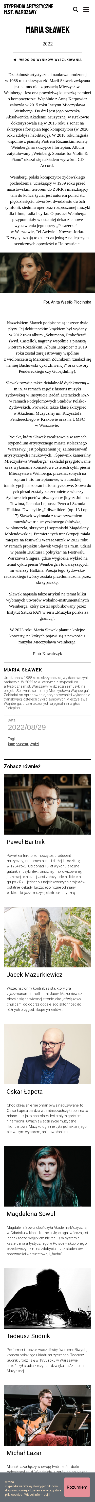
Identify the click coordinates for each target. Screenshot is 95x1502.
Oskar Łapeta (25, 1091)
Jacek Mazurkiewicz (34, 974)
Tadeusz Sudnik (28, 1336)
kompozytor (18, 744)
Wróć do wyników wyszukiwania (50, 60)
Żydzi (34, 744)
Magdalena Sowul (31, 1213)
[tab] (76, 10)
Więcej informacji (36, 1494)
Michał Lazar (24, 1453)
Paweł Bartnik (26, 841)
